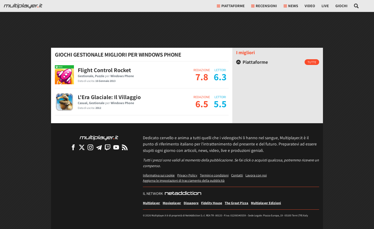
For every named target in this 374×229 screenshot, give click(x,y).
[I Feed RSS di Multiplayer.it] (125, 147)
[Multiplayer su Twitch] (107, 147)
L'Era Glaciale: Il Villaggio (109, 97)
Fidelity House (211, 203)
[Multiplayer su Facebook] (73, 147)
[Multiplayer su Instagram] (90, 147)
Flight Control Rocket (104, 70)
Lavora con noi (256, 175)
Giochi (341, 5)
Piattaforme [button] (231, 5)
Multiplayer (151, 203)
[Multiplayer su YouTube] (116, 147)
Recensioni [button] (264, 5)
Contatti (237, 175)
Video (310, 5)
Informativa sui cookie (159, 175)
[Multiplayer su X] (82, 147)
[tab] (277, 62)
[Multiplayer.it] (23, 6)
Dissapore (191, 203)
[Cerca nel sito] (356, 6)
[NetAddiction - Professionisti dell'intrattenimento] (183, 194)
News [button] (291, 5)
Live (325, 5)
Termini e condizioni (214, 175)
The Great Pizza (236, 203)
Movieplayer (172, 203)
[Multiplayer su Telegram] (99, 147)
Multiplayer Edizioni (266, 203)
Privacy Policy (187, 175)
